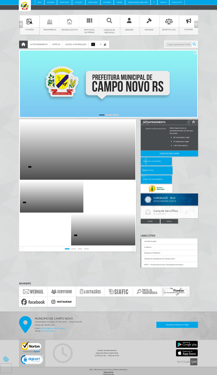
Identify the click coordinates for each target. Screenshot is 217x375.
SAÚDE (150, 203)
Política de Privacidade (108, 372)
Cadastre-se (149, 128)
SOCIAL (169, 203)
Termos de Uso (108, 369)
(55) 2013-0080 (47, 326)
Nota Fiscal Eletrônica (152, 161)
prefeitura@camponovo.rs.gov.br (53, 323)
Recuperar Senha (160, 128)
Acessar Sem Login (169, 153)
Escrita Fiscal (177, 161)
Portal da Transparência (153, 170)
